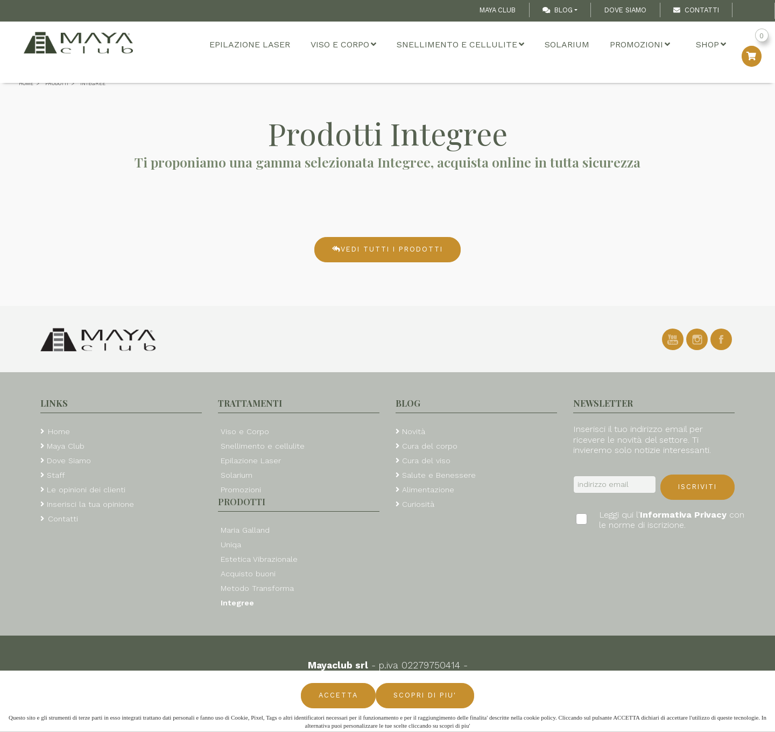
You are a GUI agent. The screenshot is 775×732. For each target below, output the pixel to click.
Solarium (567, 44)
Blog (557, 10)
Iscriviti (697, 487)
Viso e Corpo (343, 44)
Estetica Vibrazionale (259, 559)
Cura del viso (426, 460)
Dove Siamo (625, 10)
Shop (711, 44)
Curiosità (418, 504)
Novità (413, 431)
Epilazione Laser (249, 44)
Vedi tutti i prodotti (387, 249)
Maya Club (498, 10)
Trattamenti (250, 403)
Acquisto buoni (248, 573)
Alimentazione (428, 489)
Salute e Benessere (439, 475)
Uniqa (231, 544)
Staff (56, 475)
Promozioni (640, 44)
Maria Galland (245, 530)
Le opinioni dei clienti (86, 489)
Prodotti (241, 501)
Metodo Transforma (257, 588)
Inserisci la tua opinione (90, 504)
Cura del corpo (429, 446)
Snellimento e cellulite (460, 44)
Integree (237, 602)
